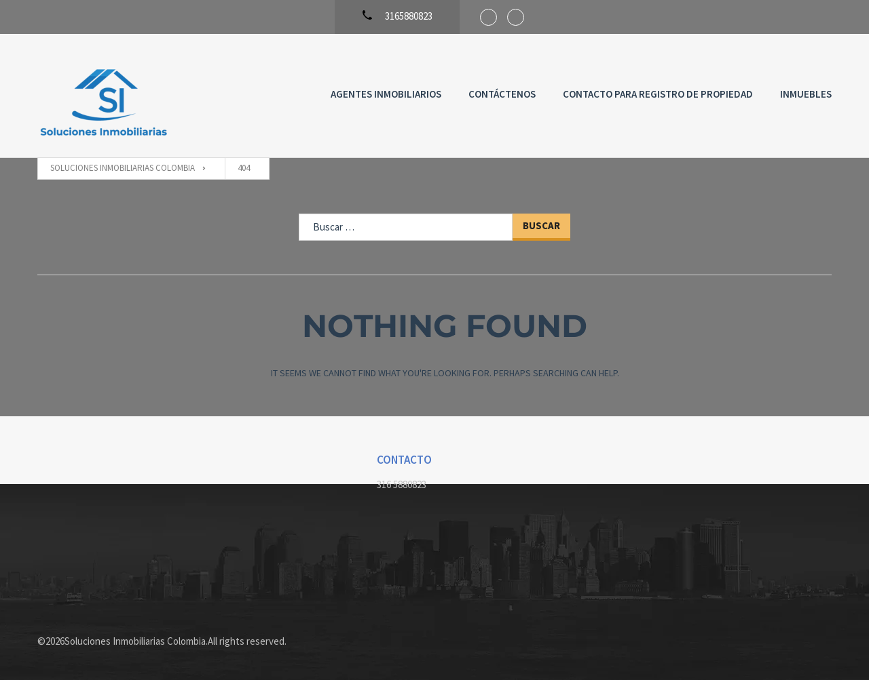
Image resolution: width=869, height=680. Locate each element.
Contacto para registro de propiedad (658, 93)
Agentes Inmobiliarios (386, 93)
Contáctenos (502, 93)
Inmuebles (806, 93)
